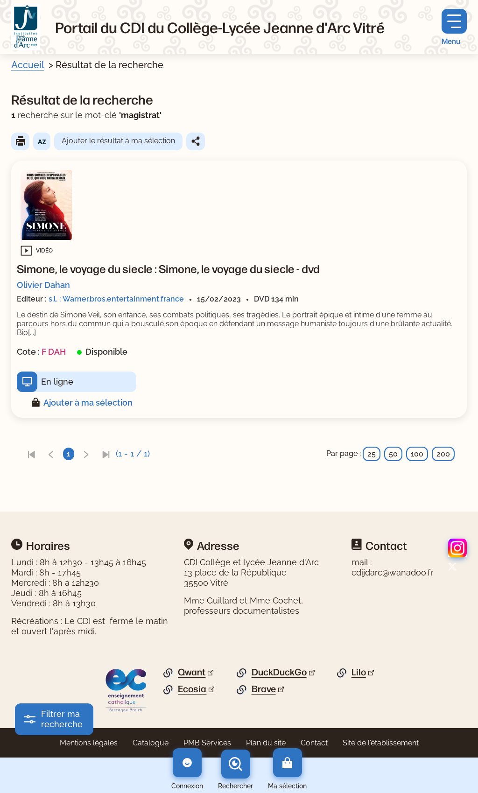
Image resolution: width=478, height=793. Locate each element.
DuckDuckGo (279, 672)
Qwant (191, 672)
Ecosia (192, 689)
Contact (314, 742)
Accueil (27, 64)
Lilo (358, 672)
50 (393, 453)
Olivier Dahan (43, 285)
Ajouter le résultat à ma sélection (118, 140)
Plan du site (266, 742)
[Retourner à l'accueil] (25, 27)
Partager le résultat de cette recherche (195, 141)
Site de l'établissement (381, 742)
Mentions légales (89, 742)
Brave (264, 689)
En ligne (57, 381)
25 (371, 453)
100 (417, 453)
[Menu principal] (454, 27)
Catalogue (151, 742)
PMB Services (207, 742)
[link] (31, 454)
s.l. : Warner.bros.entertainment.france (116, 299)
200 (443, 453)
